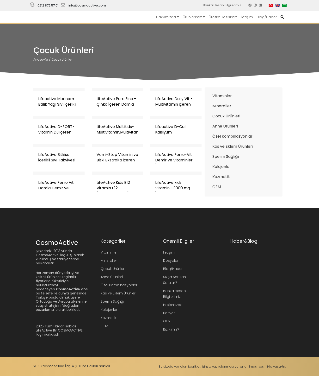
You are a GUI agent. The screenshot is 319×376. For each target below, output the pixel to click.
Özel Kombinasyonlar (232, 136)
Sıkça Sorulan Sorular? (174, 279)
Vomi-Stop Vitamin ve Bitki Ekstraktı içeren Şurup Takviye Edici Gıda (117, 163)
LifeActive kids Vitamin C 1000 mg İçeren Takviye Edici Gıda (173, 191)
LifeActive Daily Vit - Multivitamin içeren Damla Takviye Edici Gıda (174, 107)
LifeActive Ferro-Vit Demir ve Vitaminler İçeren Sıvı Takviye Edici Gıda (174, 163)
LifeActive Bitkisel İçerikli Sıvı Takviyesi (56, 157)
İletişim (247, 16)
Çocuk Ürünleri (62, 59)
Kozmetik (221, 176)
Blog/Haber (267, 16)
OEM (216, 187)
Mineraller (221, 106)
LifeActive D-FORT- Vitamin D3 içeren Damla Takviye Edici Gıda (56, 135)
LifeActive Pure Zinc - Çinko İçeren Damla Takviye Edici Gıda (116, 104)
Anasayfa (40, 59)
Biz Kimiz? (171, 329)
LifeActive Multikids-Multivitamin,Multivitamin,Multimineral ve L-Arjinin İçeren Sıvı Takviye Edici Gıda (132, 135)
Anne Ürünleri (225, 126)
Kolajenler (221, 166)
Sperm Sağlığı (225, 156)
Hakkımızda (167, 16)
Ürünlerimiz (194, 16)
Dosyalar (170, 260)
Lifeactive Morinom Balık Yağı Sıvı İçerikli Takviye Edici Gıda (57, 104)
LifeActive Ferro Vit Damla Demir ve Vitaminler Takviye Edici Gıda (56, 191)
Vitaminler (222, 96)
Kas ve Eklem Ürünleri (232, 146)
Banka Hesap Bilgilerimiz (222, 5)
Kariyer (169, 313)
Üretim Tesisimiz (223, 16)
